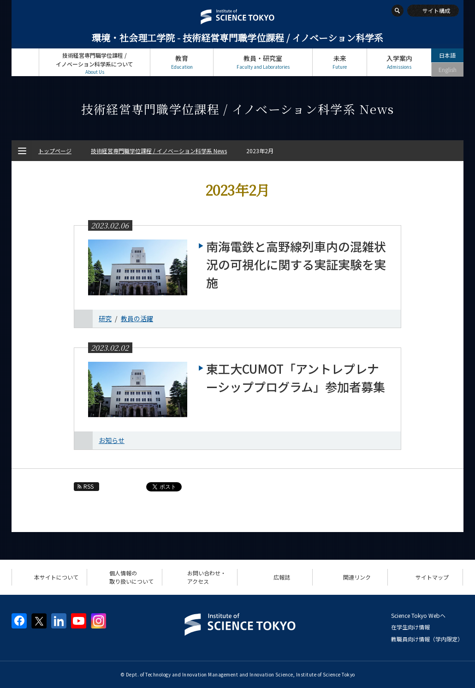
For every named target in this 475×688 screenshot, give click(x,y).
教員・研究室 (263, 62)
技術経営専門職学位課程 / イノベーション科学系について (94, 63)
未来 (340, 62)
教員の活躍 (137, 318)
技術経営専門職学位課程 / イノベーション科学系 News (159, 151)
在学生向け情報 (410, 627)
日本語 (447, 55)
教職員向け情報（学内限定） (427, 639)
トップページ (25, 62)
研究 (105, 318)
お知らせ (112, 440)
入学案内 (399, 62)
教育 (181, 62)
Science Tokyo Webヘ (418, 615)
